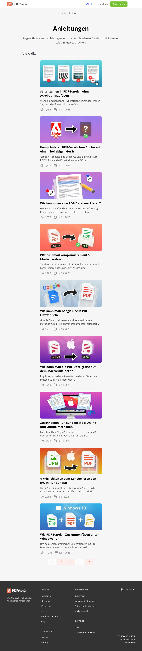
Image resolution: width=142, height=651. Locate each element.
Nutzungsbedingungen (86, 601)
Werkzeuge (46, 606)
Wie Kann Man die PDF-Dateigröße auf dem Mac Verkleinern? (68, 369)
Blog (74, 13)
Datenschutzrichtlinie (85, 606)
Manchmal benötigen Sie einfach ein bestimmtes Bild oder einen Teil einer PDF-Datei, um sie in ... (69, 433)
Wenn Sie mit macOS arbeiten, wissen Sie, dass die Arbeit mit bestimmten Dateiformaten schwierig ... (68, 489)
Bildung (44, 642)
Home (64, 13)
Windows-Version (49, 616)
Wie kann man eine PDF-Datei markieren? (70, 203)
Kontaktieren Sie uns (85, 632)
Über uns (45, 601)
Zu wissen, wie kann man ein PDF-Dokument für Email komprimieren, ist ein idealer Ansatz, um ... (69, 266)
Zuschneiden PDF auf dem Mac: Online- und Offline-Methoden (68, 425)
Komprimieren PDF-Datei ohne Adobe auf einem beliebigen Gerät (70, 149)
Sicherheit (80, 596)
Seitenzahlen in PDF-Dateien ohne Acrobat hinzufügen (65, 93)
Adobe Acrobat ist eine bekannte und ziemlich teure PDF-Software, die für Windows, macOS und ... (68, 158)
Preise (44, 611)
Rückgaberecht (82, 611)
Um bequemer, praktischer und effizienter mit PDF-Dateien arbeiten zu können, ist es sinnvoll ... (68, 545)
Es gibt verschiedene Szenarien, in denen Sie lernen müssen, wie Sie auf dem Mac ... (68, 378)
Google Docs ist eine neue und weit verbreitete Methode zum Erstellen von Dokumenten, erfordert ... (69, 322)
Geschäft (45, 637)
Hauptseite (46, 596)
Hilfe (77, 627)
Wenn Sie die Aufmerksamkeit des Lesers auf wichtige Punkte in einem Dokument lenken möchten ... (69, 210)
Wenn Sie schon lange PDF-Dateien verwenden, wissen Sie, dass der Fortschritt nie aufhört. (70, 102)
